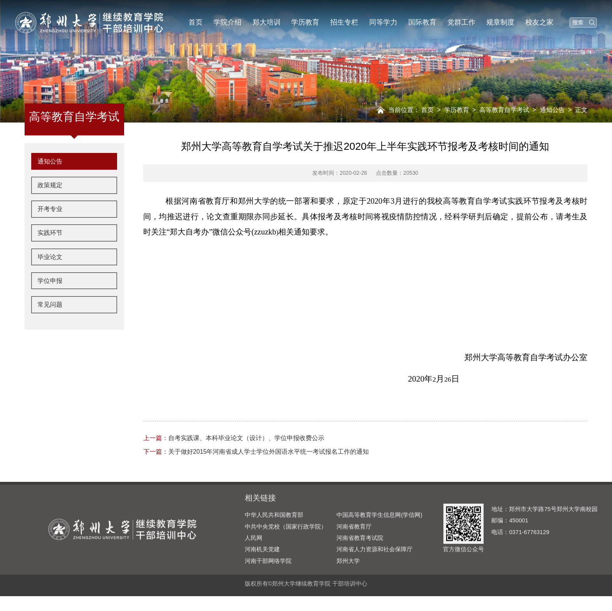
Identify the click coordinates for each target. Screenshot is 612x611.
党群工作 (461, 22)
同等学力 (383, 22)
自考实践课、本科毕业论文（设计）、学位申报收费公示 (233, 438)
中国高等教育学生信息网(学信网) (379, 545)
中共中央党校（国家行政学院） (286, 557)
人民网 (253, 568)
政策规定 (52, 204)
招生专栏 (344, 22)
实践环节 (52, 254)
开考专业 (52, 229)
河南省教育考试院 (359, 568)
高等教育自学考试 (504, 110)
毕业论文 (52, 279)
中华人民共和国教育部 (274, 545)
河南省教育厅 (354, 557)
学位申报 (52, 305)
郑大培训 (267, 22)
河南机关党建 (262, 580)
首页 (196, 22)
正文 (581, 110)
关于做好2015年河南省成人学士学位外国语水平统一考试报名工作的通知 (256, 451)
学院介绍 (227, 22)
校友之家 (539, 22)
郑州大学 (348, 591)
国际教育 (422, 22)
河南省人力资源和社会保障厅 (374, 580)
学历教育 (305, 22)
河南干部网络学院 (268, 591)
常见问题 (52, 330)
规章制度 (500, 22)
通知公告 (552, 110)
